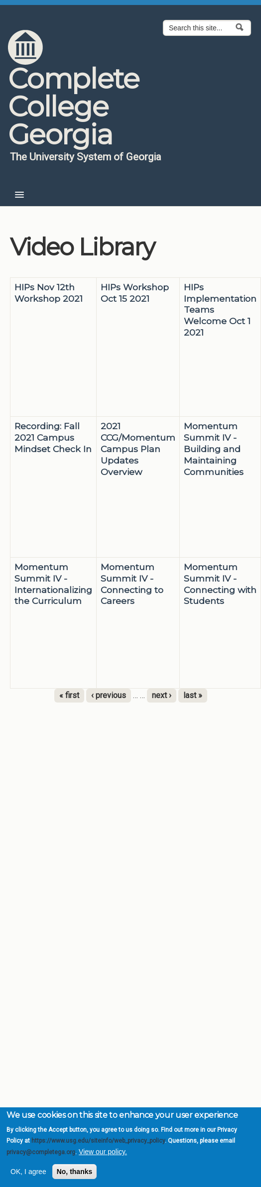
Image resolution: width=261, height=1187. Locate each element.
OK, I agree (28, 1172)
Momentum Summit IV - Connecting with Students (220, 584)
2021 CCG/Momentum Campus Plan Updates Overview (138, 449)
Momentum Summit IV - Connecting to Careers (132, 584)
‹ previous (108, 695)
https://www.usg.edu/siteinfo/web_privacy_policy (98, 1140)
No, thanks (75, 1172)
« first (69, 695)
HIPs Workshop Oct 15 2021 (135, 293)
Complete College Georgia (73, 106)
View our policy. (103, 1152)
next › (161, 695)
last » (192, 695)
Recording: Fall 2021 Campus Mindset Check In (53, 437)
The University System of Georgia (85, 157)
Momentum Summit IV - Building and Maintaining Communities (214, 449)
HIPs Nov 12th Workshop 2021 (48, 293)
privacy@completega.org (40, 1152)
